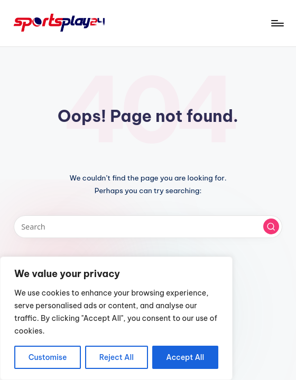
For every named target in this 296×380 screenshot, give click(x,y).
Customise (48, 357)
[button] (271, 226)
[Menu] (276, 23)
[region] (116, 318)
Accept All (185, 357)
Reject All (116, 357)
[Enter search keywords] (148, 226)
